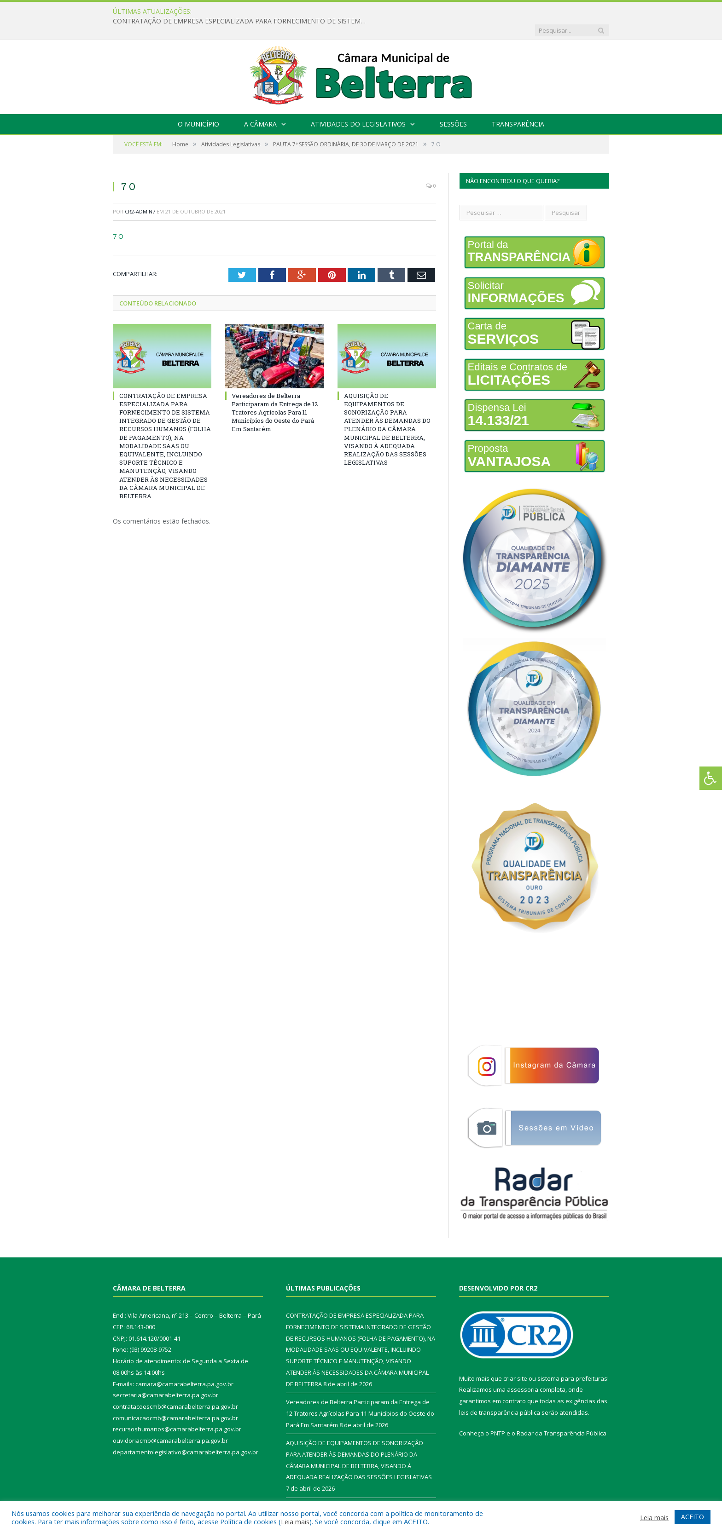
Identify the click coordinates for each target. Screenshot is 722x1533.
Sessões (453, 105)
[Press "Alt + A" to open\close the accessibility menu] (710, 778)
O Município (198, 105)
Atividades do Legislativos (358, 105)
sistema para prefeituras (572, 1359)
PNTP (497, 1414)
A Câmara (260, 105)
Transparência (518, 105)
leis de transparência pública (499, 1393)
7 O (118, 217)
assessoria (522, 1370)
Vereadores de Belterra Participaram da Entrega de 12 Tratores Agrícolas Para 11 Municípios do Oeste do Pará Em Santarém (275, 393)
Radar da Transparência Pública (561, 1414)
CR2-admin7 (140, 192)
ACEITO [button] (692, 1516)
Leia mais (295, 1521)
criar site (515, 1359)
